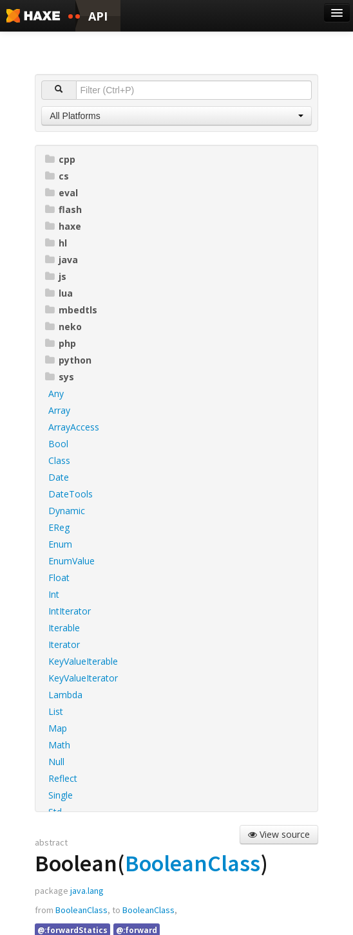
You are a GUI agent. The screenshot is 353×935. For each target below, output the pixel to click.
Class (59, 460)
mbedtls (71, 310)
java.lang (87, 890)
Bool (58, 444)
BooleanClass (192, 863)
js (55, 276)
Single (60, 795)
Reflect (62, 778)
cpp (60, 159)
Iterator (64, 644)
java (61, 260)
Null (56, 761)
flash (63, 209)
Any (56, 393)
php (60, 343)
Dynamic (66, 511)
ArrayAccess (73, 427)
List (55, 711)
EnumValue (71, 561)
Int (53, 594)
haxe (63, 226)
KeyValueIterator (83, 678)
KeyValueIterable (83, 661)
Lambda (65, 695)
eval (61, 193)
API (98, 16)
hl (56, 243)
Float (59, 577)
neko (63, 326)
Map (57, 728)
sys (59, 377)
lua (59, 293)
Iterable (64, 628)
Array (59, 410)
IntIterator (69, 611)
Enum (60, 544)
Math (59, 745)
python (68, 360)
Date (58, 477)
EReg (59, 527)
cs (57, 176)
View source (279, 834)
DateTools (70, 494)
